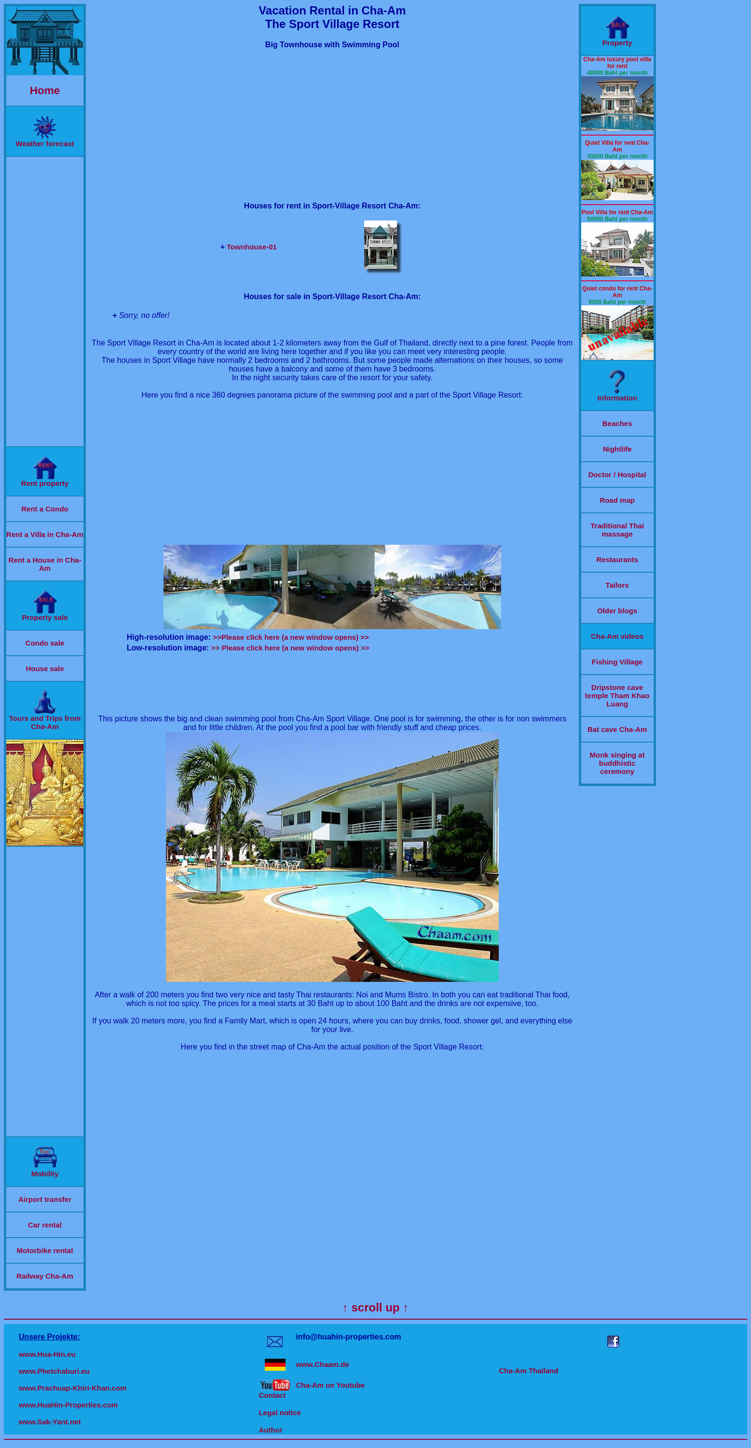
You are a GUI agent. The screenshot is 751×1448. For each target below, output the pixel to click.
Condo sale (45, 643)
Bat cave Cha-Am (617, 729)
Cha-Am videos (617, 636)
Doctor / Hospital (617, 474)
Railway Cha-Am (44, 1276)
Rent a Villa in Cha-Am (44, 534)
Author (270, 1430)
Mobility (45, 1170)
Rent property (44, 479)
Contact (272, 1395)
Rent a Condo (44, 509)
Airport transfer (44, 1199)
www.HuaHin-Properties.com (68, 1405)
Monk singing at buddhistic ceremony (617, 763)
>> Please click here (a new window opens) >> (290, 648)
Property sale (45, 614)
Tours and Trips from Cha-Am (45, 719)
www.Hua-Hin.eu (47, 1354)
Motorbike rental (45, 1250)
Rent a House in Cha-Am (45, 564)
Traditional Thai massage (617, 530)
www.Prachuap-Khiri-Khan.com (73, 1388)
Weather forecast (44, 140)
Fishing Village (617, 662)
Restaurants (617, 559)
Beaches (617, 423)
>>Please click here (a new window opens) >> (291, 637)
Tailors (617, 585)
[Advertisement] (44, 301)
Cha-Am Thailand (528, 1370)
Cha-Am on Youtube (330, 1385)
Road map (617, 500)
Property (617, 39)
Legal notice (280, 1412)
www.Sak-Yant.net (50, 1422)
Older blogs (617, 611)
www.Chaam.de (322, 1364)
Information (617, 394)
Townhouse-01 (252, 247)
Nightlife (617, 449)
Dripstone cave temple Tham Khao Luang (617, 695)
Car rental (45, 1225)
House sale (45, 668)
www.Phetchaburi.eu (54, 1371)
